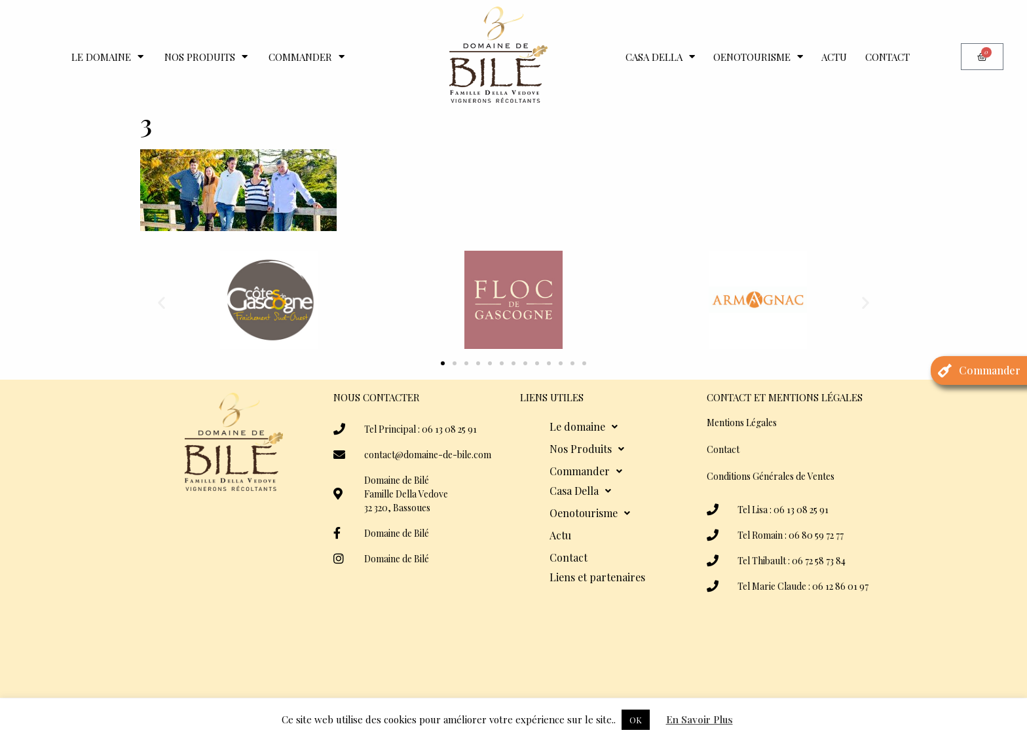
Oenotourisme (758, 56)
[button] (161, 302)
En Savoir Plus (699, 719)
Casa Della (660, 56)
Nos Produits (206, 56)
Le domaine (107, 56)
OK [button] (635, 719)
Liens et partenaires (597, 577)
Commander (307, 56)
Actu (834, 56)
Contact (887, 56)
